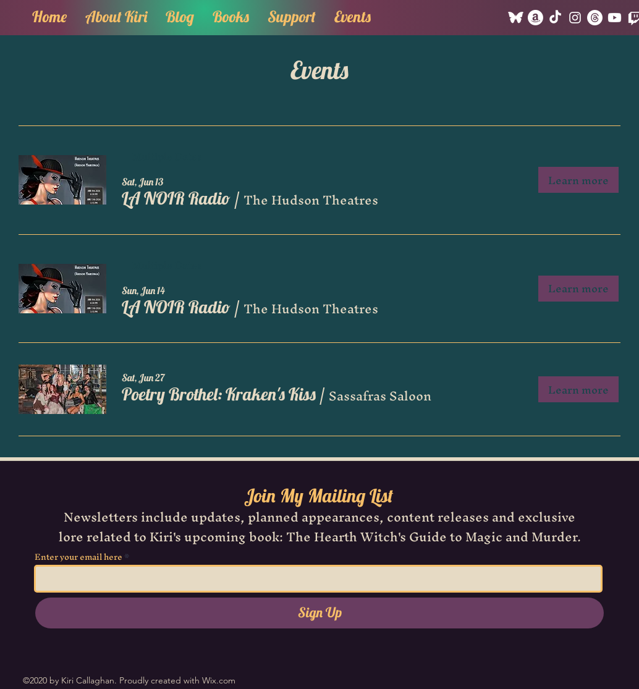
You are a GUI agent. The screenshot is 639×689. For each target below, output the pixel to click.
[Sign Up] (319, 613)
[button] (230, 15)
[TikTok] (555, 17)
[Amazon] (535, 17)
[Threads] (595, 17)
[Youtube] (614, 17)
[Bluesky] (515, 17)
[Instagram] (575, 17)
